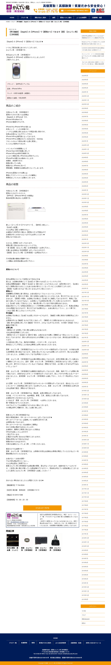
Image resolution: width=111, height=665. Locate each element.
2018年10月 (85, 448)
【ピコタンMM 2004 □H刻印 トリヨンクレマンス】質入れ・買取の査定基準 (93, 63)
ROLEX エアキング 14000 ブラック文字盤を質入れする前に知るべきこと (93, 43)
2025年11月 (85, 100)
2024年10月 (85, 153)
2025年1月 (85, 141)
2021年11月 (85, 296)
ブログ (13, 22)
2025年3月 (85, 133)
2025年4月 (85, 129)
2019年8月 (85, 407)
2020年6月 (85, 366)
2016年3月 (85, 575)
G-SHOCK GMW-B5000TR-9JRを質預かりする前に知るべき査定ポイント (93, 49)
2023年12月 (85, 194)
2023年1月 (85, 239)
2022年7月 (85, 264)
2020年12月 (85, 341)
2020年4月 (85, 374)
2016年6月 (85, 562)
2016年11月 (85, 542)
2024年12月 (85, 145)
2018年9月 (85, 452)
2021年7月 (85, 313)
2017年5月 (85, 517)
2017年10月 (85, 497)
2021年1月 (85, 337)
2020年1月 (85, 386)
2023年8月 (85, 210)
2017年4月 (85, 521)
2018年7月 (85, 460)
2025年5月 (85, 125)
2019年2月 (85, 431)
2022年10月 (85, 251)
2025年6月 (85, 120)
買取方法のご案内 (40, 17)
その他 (84, 611)
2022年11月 (85, 247)
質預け (84, 623)
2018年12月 (85, 440)
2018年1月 (85, 485)
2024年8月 (85, 161)
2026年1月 (85, 92)
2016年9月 (85, 550)
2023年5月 (85, 223)
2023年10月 (85, 202)
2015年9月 (85, 599)
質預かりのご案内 (65, 17)
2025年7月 (85, 116)
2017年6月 (85, 513)
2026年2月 (85, 88)
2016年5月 (85, 567)
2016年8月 (85, 554)
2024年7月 (85, 166)
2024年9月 (85, 157)
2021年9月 (85, 305)
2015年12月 (85, 587)
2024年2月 (85, 186)
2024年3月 (85, 182)
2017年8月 (85, 505)
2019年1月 (85, 436)
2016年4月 (85, 571)
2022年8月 (85, 260)
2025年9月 (85, 108)
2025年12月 (85, 96)
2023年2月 (85, 235)
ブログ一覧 (24, 17)
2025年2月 (85, 137)
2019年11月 (85, 395)
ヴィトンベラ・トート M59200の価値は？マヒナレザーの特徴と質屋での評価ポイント (93, 56)
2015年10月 (85, 595)
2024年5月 (85, 174)
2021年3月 (85, 329)
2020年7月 (85, 362)
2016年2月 (85, 579)
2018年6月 (85, 464)
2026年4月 (85, 80)
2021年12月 (85, 292)
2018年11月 (85, 444)
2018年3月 (85, 476)
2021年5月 (85, 321)
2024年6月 (85, 170)
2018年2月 (85, 481)
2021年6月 (85, 317)
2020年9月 (85, 354)
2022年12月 (85, 243)
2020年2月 (85, 382)
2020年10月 (85, 350)
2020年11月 (85, 346)
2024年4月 (85, 178)
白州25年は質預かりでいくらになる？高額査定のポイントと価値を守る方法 (93, 37)
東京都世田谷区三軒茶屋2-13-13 (19, 522)
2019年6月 (85, 415)
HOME (12, 17)
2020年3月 (85, 378)
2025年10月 (85, 104)
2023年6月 (85, 219)
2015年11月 (85, 591)
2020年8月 (85, 358)
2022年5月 (85, 272)
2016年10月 (85, 546)
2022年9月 (85, 256)
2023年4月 (85, 227)
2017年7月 (85, 509)
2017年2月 (85, 530)
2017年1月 (85, 534)
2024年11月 (85, 149)
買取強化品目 (86, 619)
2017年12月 (85, 489)
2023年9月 (85, 206)
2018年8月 (85, 456)
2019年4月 (85, 423)
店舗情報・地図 (97, 17)
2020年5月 (85, 370)
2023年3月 (85, 231)
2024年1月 (85, 190)
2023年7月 (85, 215)
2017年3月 (85, 526)
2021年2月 (85, 333)
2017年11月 (85, 493)
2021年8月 (85, 309)
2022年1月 (85, 288)
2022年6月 (85, 268)
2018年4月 (85, 472)
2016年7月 (85, 558)
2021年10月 (85, 300)
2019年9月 (85, 403)
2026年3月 (85, 84)
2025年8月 (85, 112)
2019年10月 (85, 399)
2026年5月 (85, 75)
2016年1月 (85, 583)
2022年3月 (85, 280)
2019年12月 (85, 391)
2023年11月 (85, 198)
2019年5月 (85, 419)
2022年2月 (85, 284)
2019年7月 (85, 411)
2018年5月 (85, 468)
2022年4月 (85, 276)
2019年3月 (85, 427)
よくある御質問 (81, 17)
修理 (53, 17)
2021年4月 (85, 325)
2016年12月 (85, 538)
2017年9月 (85, 501)
